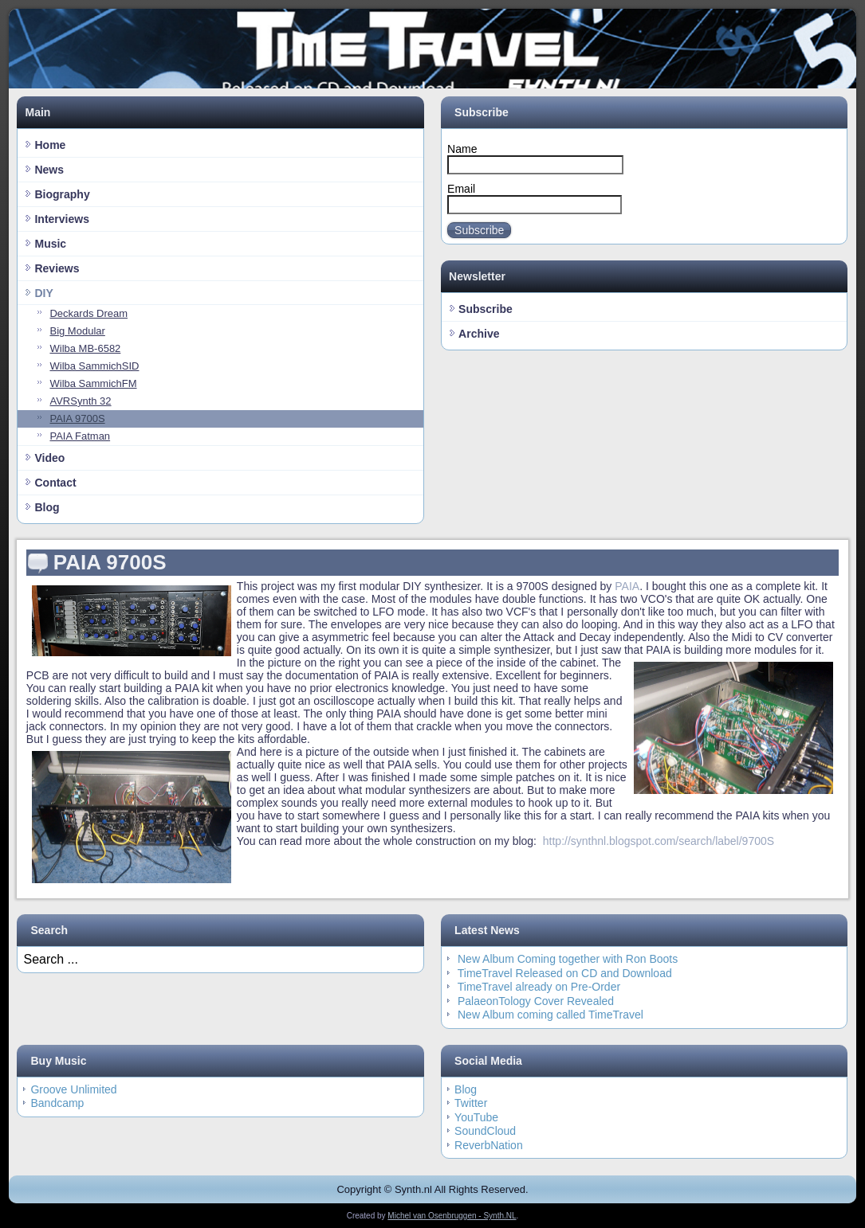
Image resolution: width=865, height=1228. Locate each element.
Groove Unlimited (73, 1089)
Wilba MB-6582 (84, 348)
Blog (46, 507)
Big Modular (76, 331)
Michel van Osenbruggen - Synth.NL (451, 1215)
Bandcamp (57, 1103)
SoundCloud (485, 1130)
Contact (55, 482)
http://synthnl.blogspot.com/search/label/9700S (658, 841)
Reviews (56, 268)
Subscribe (479, 230)
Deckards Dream (88, 313)
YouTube (476, 1117)
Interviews (61, 219)
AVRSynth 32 (80, 401)
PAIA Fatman (79, 436)
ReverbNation (488, 1145)
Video (49, 458)
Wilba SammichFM (92, 383)
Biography (61, 194)
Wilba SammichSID (94, 366)
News (49, 169)
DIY (43, 293)
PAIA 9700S (76, 418)
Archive (478, 333)
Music (50, 243)
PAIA (627, 586)
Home (49, 145)
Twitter (470, 1103)
